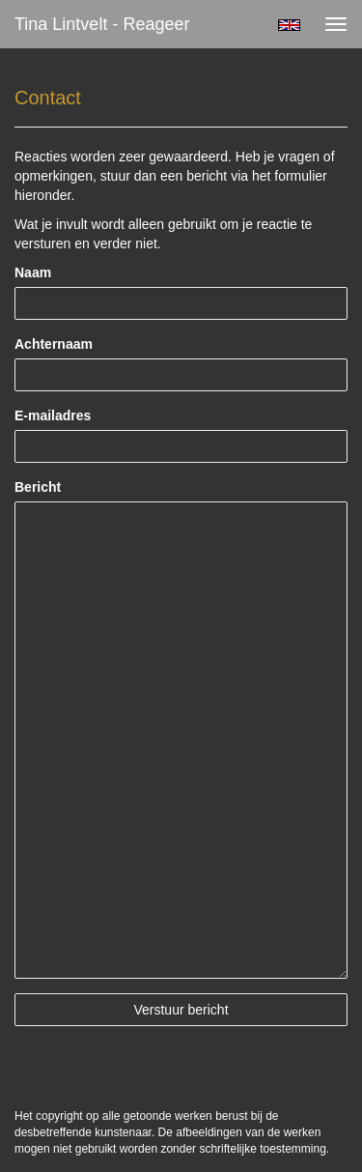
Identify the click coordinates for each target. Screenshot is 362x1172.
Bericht (37, 487)
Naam (32, 272)
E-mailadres (52, 415)
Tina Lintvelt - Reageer (101, 24)
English (289, 25)
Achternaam (53, 344)
